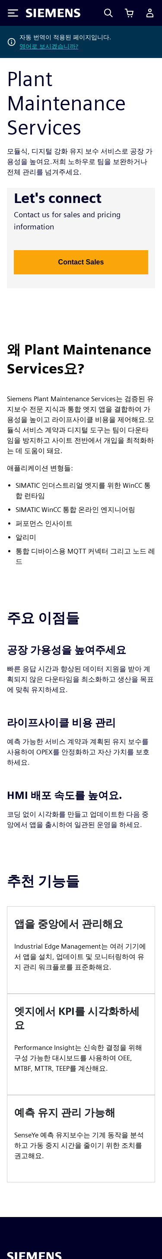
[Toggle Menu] (13, 13)
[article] (81, 950)
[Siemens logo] (53, 13)
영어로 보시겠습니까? (48, 46)
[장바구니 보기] (129, 13)
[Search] (108, 13)
